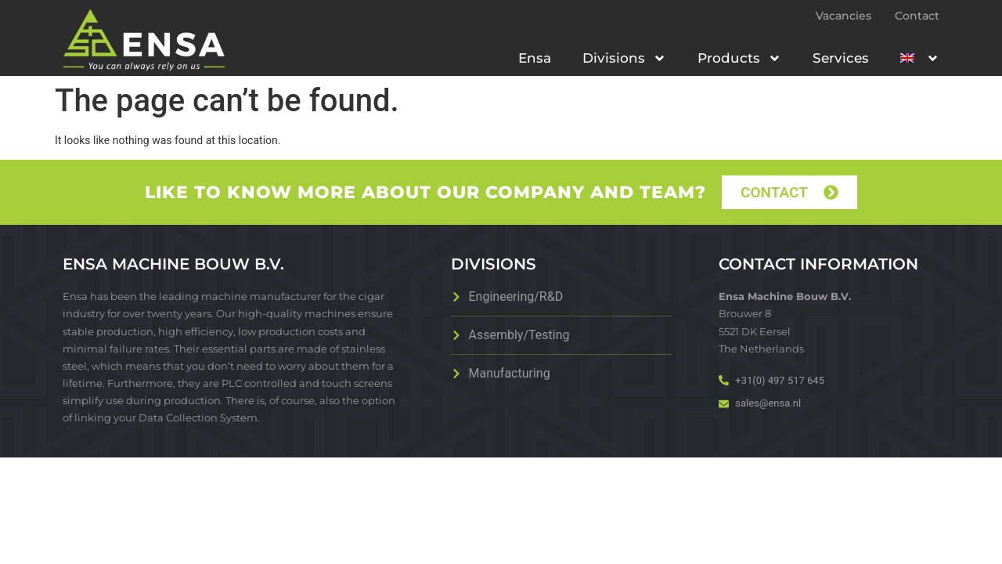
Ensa (534, 58)
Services (841, 58)
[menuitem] (920, 58)
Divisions (624, 58)
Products (739, 58)
